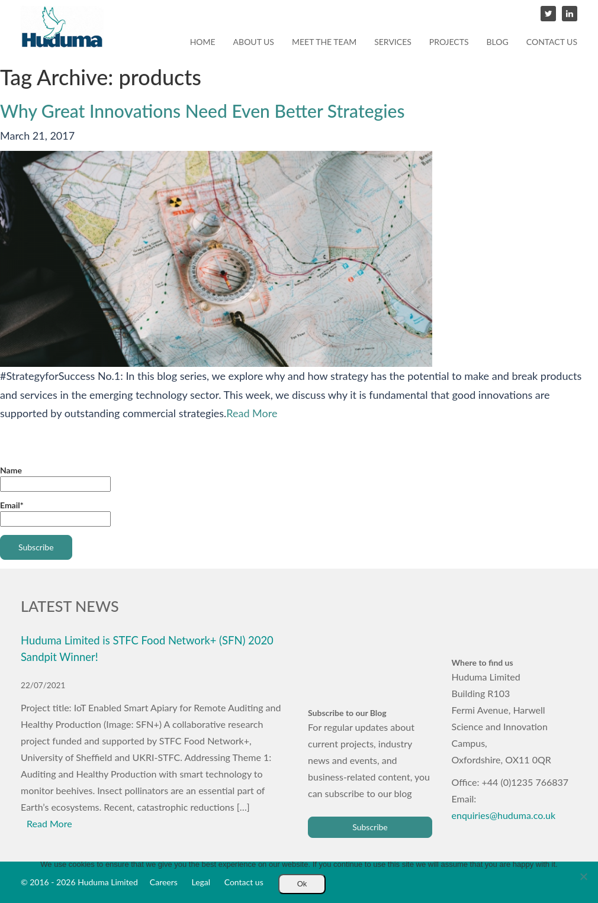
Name (55, 478)
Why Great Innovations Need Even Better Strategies (202, 110)
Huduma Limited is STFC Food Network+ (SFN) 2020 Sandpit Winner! (147, 648)
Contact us (551, 42)
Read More (251, 413)
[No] (583, 876)
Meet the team (324, 42)
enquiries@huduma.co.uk (504, 815)
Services (392, 42)
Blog (498, 42)
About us (253, 42)
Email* (55, 513)
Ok (302, 883)
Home (203, 42)
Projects (449, 42)
